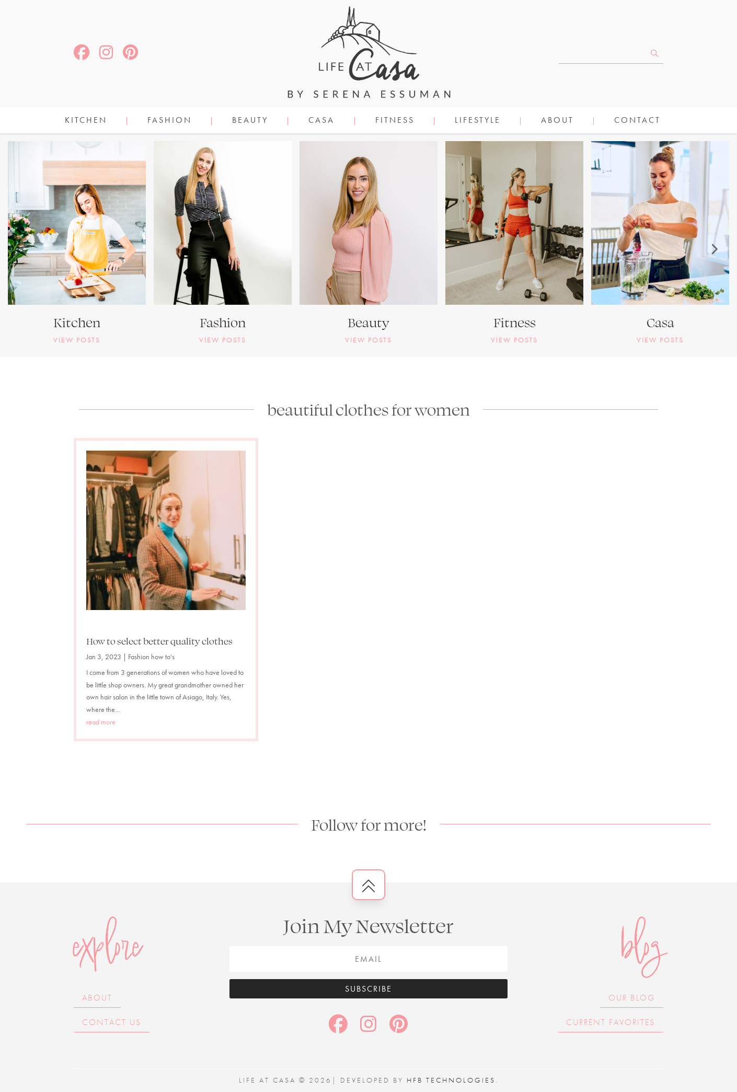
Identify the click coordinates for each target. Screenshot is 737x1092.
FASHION (169, 121)
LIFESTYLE (478, 121)
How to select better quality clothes (159, 641)
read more (101, 722)
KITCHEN (86, 121)
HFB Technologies (451, 1080)
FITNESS (394, 121)
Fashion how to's (151, 656)
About (557, 121)
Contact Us (111, 1022)
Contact (637, 121)
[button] (23, 249)
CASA (321, 121)
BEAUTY (250, 121)
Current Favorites (610, 1022)
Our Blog (631, 997)
